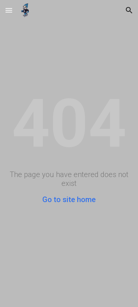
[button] (9, 10)
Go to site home (69, 199)
